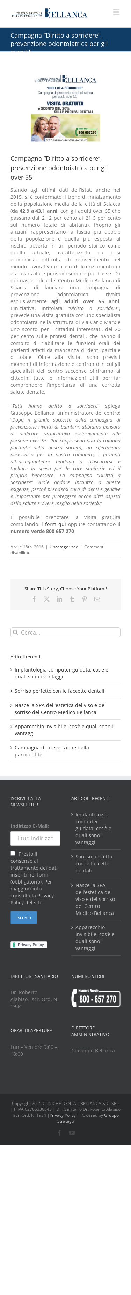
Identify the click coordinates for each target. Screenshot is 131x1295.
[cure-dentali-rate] (65, 107)
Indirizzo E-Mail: (29, 826)
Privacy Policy (63, 1115)
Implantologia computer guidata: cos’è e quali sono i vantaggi (61, 673)
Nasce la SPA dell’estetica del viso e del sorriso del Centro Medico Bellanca (60, 708)
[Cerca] (15, 632)
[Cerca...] (65, 632)
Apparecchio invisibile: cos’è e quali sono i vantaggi (95, 937)
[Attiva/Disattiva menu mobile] (117, 12)
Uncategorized (64, 547)
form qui (55, 524)
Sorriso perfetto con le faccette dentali (59, 691)
